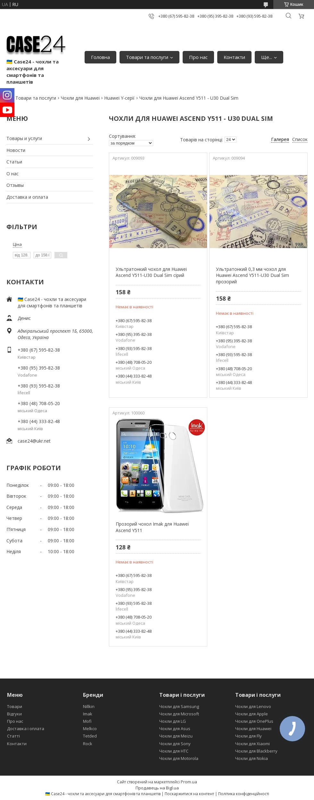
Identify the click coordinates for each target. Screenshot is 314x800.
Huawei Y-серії (119, 98)
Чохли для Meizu (176, 736)
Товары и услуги (24, 138)
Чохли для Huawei (80, 98)
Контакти (234, 57)
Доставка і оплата (25, 728)
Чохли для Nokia (251, 758)
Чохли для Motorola (178, 758)
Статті (13, 736)
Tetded (90, 736)
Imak (87, 714)
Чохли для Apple (251, 714)
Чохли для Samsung (179, 706)
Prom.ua (189, 782)
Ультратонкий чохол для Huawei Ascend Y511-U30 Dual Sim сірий (151, 272)
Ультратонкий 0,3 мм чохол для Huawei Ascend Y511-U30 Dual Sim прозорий (252, 275)
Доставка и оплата (27, 197)
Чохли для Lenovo (253, 706)
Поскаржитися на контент (189, 793)
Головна (100, 57)
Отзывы (15, 185)
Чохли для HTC (173, 751)
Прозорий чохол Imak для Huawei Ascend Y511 (152, 527)
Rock (87, 743)
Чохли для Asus (174, 728)
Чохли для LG (172, 721)
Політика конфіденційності (243, 793)
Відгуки (14, 714)
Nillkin (89, 706)
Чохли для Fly (248, 736)
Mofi (87, 721)
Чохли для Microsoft (179, 714)
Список (300, 139)
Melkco (90, 728)
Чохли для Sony (175, 743)
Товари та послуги (147, 57)
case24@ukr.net (34, 441)
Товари (14, 706)
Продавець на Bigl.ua (157, 788)
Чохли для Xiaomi (252, 743)
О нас (12, 174)
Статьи (14, 162)
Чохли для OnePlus (254, 721)
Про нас (198, 57)
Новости (15, 150)
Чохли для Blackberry (256, 751)
